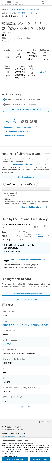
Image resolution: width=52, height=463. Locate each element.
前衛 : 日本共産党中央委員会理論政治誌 (23, 9)
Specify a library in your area (32, 177)
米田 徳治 (7, 344)
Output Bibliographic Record (16, 131)
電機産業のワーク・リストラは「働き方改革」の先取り (26, 324)
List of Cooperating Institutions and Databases (30, 164)
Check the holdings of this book (34, 207)
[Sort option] (11, 184)
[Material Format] (29, 184)
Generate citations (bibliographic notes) (20, 127)
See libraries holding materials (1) (26, 109)
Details (10, 453)
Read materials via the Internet (13, 437)
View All (43, 72)
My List (7, 121)
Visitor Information (43, 235)
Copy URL (14, 121)
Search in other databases (15, 135)
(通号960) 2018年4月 (26, 12)
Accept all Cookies (40, 459)
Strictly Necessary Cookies (15, 459)
